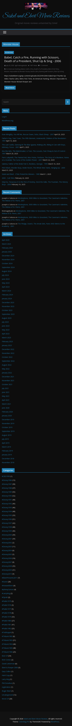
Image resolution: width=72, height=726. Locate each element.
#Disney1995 (7, 515)
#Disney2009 (7, 570)
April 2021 (5, 400)
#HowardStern (7, 585)
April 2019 (5, 443)
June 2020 (5, 408)
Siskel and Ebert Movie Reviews (36, 16)
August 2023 (6, 318)
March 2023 (6, 337)
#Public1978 (6, 613)
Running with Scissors (46, 71)
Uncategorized (7, 695)
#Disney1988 (7, 488)
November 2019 (8, 423)
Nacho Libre (34, 71)
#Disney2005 (7, 554)
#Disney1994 (7, 511)
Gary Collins (6, 671)
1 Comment (43, 65)
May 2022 (5, 369)
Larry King (6, 679)
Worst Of (5, 699)
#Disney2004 (7, 550)
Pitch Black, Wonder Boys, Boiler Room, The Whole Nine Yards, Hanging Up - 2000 (33, 168)
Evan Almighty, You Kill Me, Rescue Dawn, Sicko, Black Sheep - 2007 (28, 134)
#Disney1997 (7, 523)
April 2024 (5, 287)
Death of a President (41, 69)
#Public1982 (6, 628)
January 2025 (7, 252)
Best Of (5, 656)
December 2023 (8, 302)
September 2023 (8, 314)
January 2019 (7, 455)
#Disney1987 (7, 484)
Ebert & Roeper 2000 (10, 667)
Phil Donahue (7, 683)
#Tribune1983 (7, 640)
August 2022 (6, 365)
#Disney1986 (7, 480)
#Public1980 (6, 621)
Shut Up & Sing (59, 71)
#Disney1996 (7, 519)
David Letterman (8, 663)
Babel (23, 69)
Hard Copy (6, 675)
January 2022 (7, 373)
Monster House (25, 71)
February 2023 (7, 341)
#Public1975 (6, 601)
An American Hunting (13, 69)
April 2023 (5, 334)
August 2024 (6, 271)
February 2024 (7, 295)
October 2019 (7, 427)
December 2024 (8, 255)
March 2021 (6, 404)
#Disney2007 (7, 562)
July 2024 (5, 275)
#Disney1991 (7, 500)
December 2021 (8, 376)
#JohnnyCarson (8, 589)
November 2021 (8, 380)
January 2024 (7, 298)
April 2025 (5, 240)
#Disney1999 (7, 531)
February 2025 (7, 248)
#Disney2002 (7, 543)
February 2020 (7, 412)
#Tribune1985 (7, 648)
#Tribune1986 (7, 652)
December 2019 (8, 419)
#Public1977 (6, 609)
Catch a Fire (29, 69)
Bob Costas (6, 660)
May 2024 (5, 283)
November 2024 (8, 259)
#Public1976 (6, 605)
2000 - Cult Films (8, 178)
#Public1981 (6, 624)
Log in (4, 117)
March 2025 (6, 244)
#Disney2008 (7, 566)
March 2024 (6, 291)
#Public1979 (6, 617)
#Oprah (5, 597)
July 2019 (5, 439)
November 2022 (8, 353)
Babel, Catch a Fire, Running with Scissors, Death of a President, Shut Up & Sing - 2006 (32, 59)
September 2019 (8, 431)
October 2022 (7, 357)
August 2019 (6, 435)
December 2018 (8, 458)
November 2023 (8, 306)
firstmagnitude (22, 65)
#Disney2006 (9, 52)
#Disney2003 (7, 546)
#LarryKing (6, 593)
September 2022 (8, 361)
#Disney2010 (7, 574)
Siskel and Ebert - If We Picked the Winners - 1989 (21, 174)
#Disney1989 (7, 492)
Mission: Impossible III (11, 71)
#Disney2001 (7, 539)
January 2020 (7, 416)
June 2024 (5, 279)
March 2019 (6, 447)
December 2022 (8, 349)
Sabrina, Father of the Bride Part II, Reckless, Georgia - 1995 (25, 164)
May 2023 (5, 330)
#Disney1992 (7, 503)
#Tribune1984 (7, 644)
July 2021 (5, 388)
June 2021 (5, 392)
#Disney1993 (7, 507)
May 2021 (5, 396)
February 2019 (7, 451)
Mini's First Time (53, 69)
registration (6, 687)
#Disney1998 (7, 527)
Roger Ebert (6, 691)
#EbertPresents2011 (9, 578)
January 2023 (7, 345)
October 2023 (7, 310)
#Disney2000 (7, 535)
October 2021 (7, 384)
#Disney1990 (7, 496)
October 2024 (7, 263)
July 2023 (5, 322)
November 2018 (8, 462)
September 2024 (8, 267)
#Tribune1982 (7, 636)
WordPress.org (7, 120)
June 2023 (5, 326)
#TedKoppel (6, 632)
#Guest (4, 582)
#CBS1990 (6, 476)
